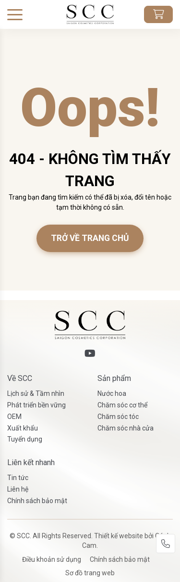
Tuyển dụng (24, 439)
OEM (14, 416)
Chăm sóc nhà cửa (125, 428)
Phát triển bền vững (36, 405)
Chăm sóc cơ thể (122, 405)
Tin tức (17, 477)
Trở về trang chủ (90, 238)
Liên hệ (17, 489)
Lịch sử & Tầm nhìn (35, 393)
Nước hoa (111, 393)
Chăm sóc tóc (118, 416)
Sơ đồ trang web (90, 573)
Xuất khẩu (22, 428)
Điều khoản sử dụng (51, 559)
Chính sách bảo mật (37, 501)
